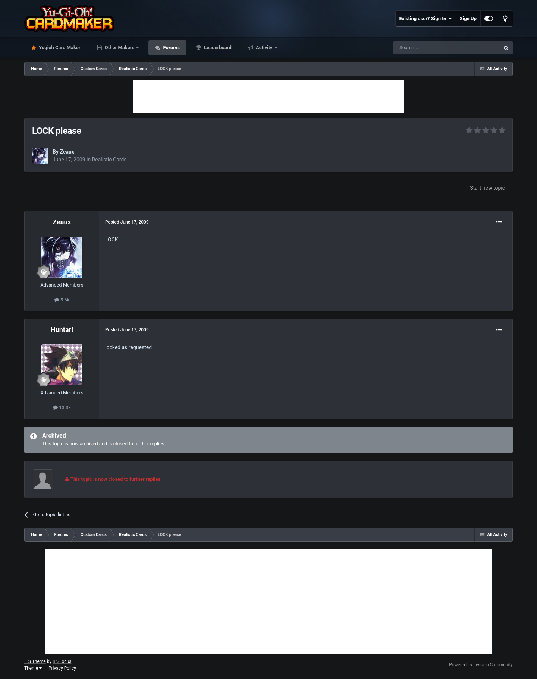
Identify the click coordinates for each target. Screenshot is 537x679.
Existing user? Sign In (425, 18)
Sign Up (468, 18)
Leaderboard (217, 47)
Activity (264, 47)
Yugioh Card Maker (59, 47)
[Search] (428, 47)
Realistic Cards (109, 159)
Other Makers (120, 47)
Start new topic (487, 188)
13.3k (62, 407)
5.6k (62, 300)
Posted (127, 222)
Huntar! (62, 330)
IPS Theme (35, 661)
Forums (171, 47)
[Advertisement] (268, 96)
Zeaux (67, 152)
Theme (33, 668)
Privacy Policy (62, 668)
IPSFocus (62, 661)
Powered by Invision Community (481, 664)
